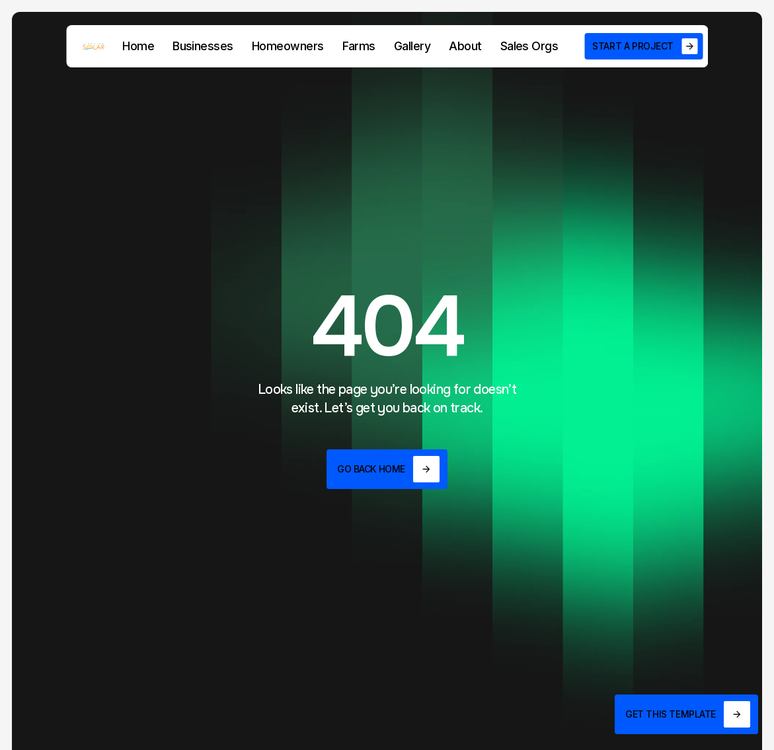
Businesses (203, 46)
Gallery (412, 46)
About (465, 46)
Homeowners (288, 46)
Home (138, 46)
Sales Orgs (529, 46)
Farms (358, 46)
